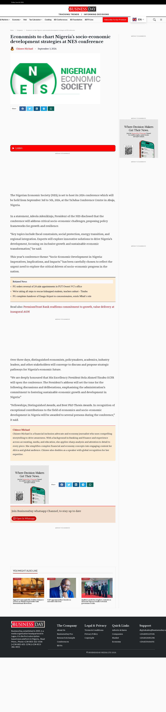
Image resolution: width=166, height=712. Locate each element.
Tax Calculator (35, 20)
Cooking (48, 20)
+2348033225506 (147, 680)
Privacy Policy (91, 680)
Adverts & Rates (119, 676)
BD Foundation (76, 20)
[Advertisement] (62, 172)
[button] (161, 19)
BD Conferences (60, 20)
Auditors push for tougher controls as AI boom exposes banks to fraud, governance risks (96, 647)
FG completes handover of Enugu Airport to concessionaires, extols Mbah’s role (52, 342)
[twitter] (30, 108)
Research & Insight (66, 684)
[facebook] (23, 108)
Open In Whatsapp (24, 564)
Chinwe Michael (24, 48)
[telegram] (44, 108)
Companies (17, 625)
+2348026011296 (147, 684)
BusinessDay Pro (65, 680)
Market (115, 684)
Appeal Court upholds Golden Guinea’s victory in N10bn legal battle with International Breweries (28, 647)
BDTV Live (89, 20)
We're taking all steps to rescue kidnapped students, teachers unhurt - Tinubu (50, 337)
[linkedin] (37, 108)
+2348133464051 (146, 688)
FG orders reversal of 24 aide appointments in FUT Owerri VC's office (47, 332)
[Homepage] (83, 10)
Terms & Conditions (94, 676)
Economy (16, 20)
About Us (61, 676)
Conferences (63, 688)
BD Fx (59, 692)
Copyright (89, 684)
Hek (25, 20)
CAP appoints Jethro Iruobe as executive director (59, 647)
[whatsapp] (51, 108)
